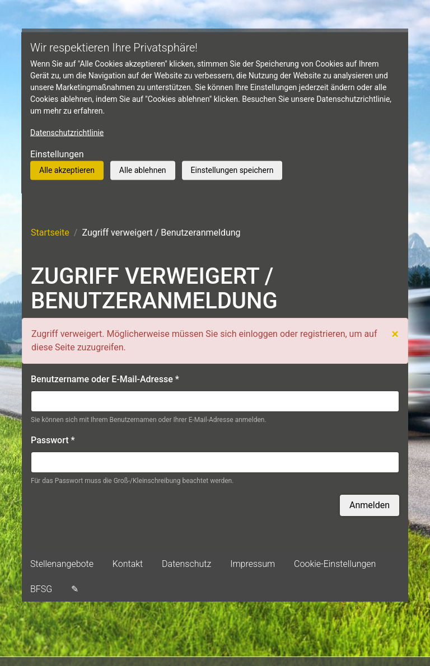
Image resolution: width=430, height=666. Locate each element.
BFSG (41, 589)
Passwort (53, 440)
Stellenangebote (62, 564)
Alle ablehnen (142, 170)
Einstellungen (57, 154)
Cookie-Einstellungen (335, 564)
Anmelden (369, 505)
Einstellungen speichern (232, 170)
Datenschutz (186, 564)
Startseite (50, 232)
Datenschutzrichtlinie (67, 132)
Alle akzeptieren (67, 170)
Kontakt (128, 564)
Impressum (252, 564)
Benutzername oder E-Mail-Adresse (105, 379)
